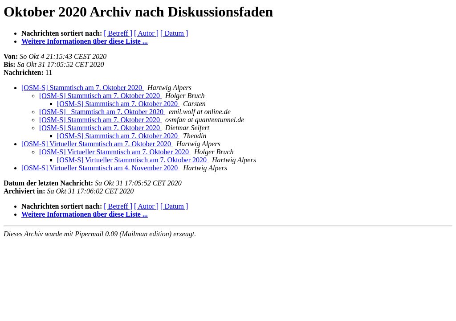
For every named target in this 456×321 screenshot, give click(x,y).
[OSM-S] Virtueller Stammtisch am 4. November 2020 (100, 168)
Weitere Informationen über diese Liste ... (84, 41)
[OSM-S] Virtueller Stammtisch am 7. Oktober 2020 (97, 144)
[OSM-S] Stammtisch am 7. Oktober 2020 (82, 87)
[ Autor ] (146, 33)
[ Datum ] (174, 33)
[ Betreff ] (118, 33)
